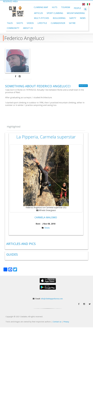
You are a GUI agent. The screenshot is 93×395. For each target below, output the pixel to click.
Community (13, 28)
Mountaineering (76, 13)
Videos (30, 23)
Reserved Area (10, 1)
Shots (20, 23)
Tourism (65, 7)
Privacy (66, 321)
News (83, 18)
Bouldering (59, 18)
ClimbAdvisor (58, 23)
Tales (10, 23)
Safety (72, 18)
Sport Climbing (55, 13)
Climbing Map (41, 7)
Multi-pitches (41, 18)
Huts (54, 7)
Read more (83, 86)
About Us (28, 28)
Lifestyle (42, 23)
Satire (72, 23)
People (77, 8)
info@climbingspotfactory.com (52, 298)
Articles (38, 13)
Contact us (57, 321)
